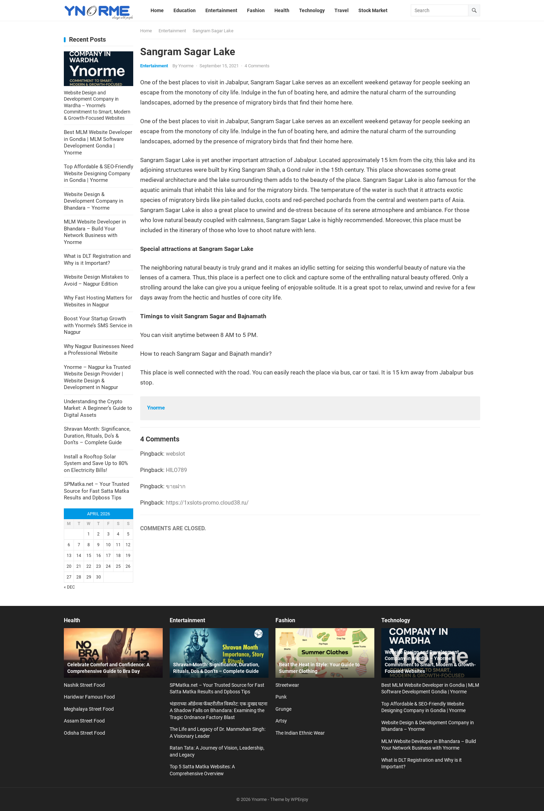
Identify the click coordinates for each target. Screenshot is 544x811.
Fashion (285, 620)
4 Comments (257, 65)
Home (146, 30)
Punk (281, 697)
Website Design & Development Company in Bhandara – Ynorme (93, 201)
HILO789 (176, 470)
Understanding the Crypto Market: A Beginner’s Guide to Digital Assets (98, 408)
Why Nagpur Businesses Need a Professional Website (98, 349)
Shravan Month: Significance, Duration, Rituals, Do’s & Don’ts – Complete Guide (97, 436)
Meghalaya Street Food (89, 709)
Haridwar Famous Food (89, 697)
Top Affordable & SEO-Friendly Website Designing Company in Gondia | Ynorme (98, 173)
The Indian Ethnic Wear (300, 733)
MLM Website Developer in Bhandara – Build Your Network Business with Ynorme (95, 232)
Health (72, 620)
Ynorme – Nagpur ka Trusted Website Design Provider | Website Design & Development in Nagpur (97, 377)
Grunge (283, 709)
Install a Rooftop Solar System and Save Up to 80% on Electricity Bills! (96, 463)
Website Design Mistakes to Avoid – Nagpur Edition (96, 280)
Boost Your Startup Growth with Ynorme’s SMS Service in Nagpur (98, 325)
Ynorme (186, 65)
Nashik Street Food (84, 685)
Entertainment (172, 30)
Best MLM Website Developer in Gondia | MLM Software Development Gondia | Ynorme (98, 142)
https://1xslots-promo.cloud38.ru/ (207, 502)
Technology (395, 620)
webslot (175, 453)
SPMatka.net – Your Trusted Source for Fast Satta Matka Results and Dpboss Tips (96, 491)
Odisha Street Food (84, 733)
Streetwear (287, 685)
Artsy (281, 721)
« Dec (69, 587)
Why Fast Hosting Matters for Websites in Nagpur (98, 301)
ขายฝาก (176, 486)
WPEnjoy (299, 799)
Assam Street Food (84, 721)
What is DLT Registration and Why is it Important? (97, 259)
